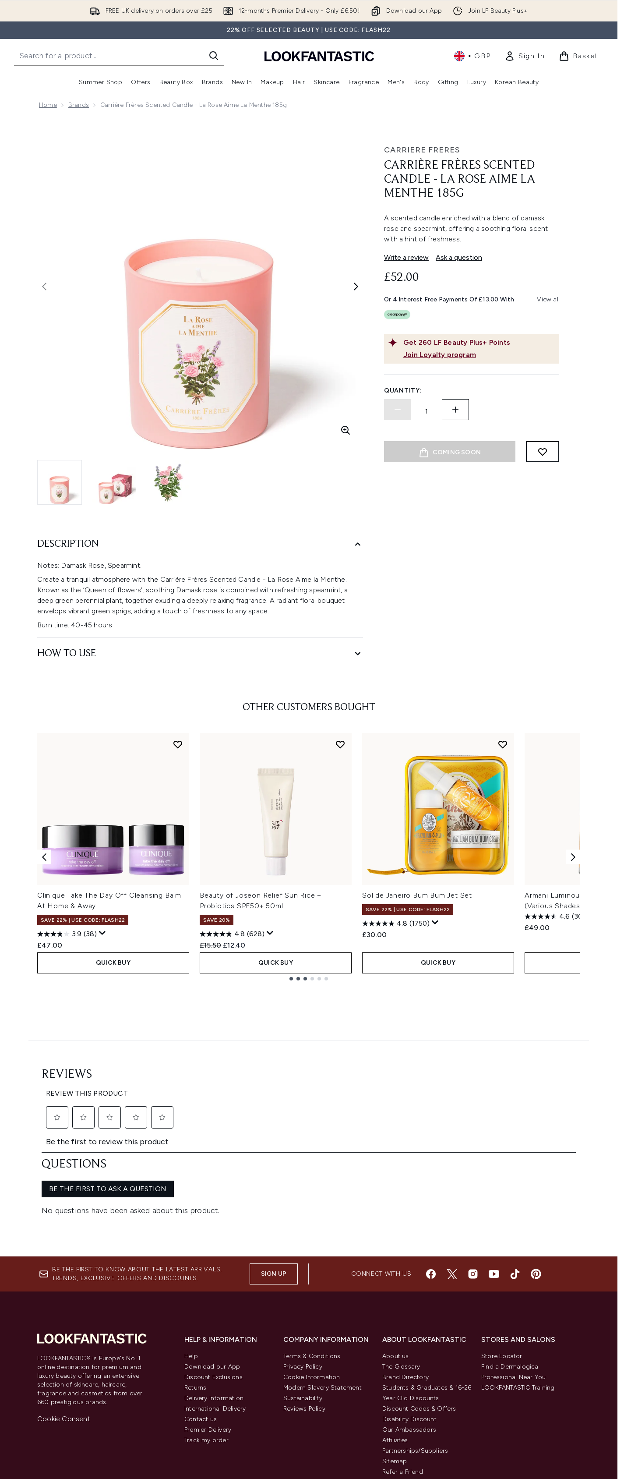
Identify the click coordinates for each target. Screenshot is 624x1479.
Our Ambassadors (409, 1326)
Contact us (200, 1316)
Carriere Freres (422, 150)
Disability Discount (409, 1316)
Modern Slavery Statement (322, 1284)
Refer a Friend (402, 1368)
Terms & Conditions (312, 1252)
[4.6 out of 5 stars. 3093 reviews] (559, 916)
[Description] (200, 544)
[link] (524, 56)
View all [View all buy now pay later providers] (548, 299)
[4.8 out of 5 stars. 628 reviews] (232, 934)
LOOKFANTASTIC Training (517, 1284)
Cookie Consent (63, 1315)
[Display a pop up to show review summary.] (102, 933)
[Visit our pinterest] (535, 1170)
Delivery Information (213, 1295)
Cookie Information (311, 1273)
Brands (78, 105)
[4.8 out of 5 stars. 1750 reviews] (396, 923)
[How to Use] (200, 654)
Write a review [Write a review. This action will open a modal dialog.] (406, 257)
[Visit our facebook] (430, 1170)
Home (48, 105)
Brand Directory (405, 1273)
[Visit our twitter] (451, 1170)
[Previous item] (44, 856)
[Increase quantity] (455, 409)
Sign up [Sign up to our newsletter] (273, 1170)
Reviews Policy (304, 1305)
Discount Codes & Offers (419, 1305)
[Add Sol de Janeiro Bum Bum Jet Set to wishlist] (502, 744)
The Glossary (401, 1263)
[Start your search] (119, 55)
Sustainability (302, 1295)
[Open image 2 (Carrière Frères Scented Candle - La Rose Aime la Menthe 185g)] (114, 482)
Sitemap (394, 1358)
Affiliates (395, 1337)
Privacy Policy (302, 1263)
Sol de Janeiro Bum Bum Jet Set (417, 895)
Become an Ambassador (418, 1389)
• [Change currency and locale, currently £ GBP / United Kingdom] (472, 56)
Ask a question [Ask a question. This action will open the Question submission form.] (459, 257)
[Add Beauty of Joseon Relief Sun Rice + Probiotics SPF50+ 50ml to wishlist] (340, 744)
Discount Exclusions (213, 1273)
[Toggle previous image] (44, 287)
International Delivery (215, 1305)
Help (191, 1252)
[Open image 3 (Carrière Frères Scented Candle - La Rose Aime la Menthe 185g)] (168, 482)
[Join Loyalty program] (479, 355)
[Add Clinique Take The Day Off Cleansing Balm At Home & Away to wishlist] (177, 744)
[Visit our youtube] (493, 1170)
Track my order (206, 1337)
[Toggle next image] (356, 287)
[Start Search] (213, 55)
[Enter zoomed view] (345, 430)
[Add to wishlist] (542, 451)
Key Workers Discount (414, 1379)
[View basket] (578, 56)
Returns (195, 1284)
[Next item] (573, 856)
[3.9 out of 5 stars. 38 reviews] (67, 934)
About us (395, 1252)
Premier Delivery (207, 1326)
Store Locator (501, 1252)
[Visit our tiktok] (514, 1170)
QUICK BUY (113, 962)
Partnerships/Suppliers (415, 1347)
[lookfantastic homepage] (319, 55)
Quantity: (403, 390)
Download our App (212, 1263)
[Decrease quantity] (397, 409)
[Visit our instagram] (472, 1170)
